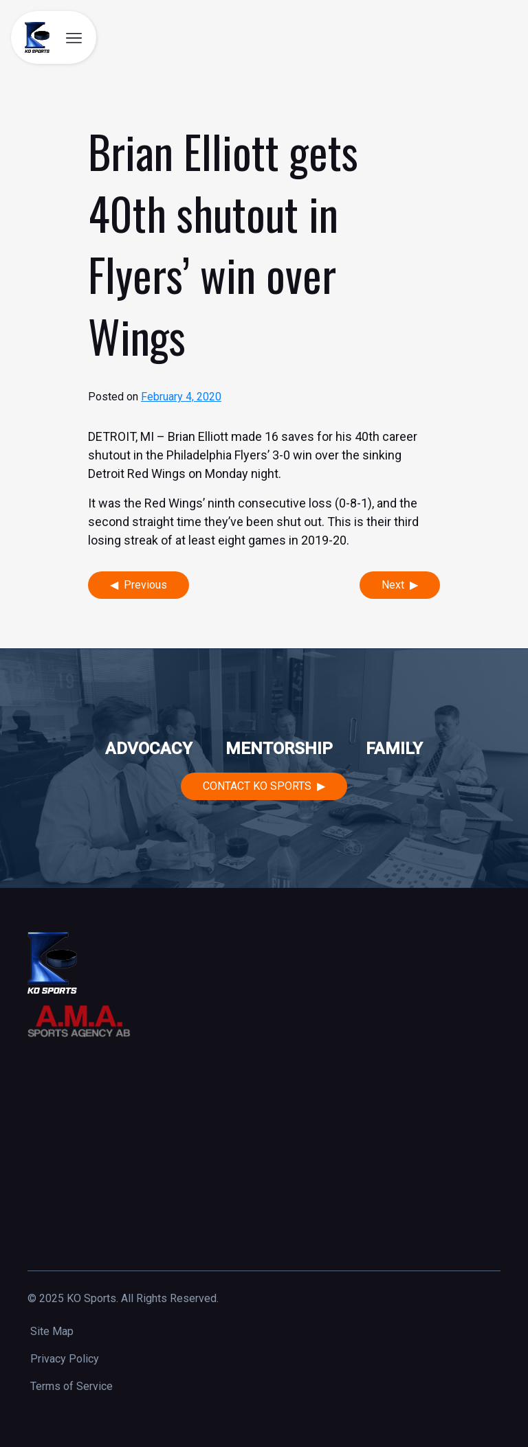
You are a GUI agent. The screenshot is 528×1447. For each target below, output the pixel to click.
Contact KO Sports (257, 786)
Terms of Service (71, 1386)
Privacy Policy (64, 1358)
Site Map (52, 1331)
